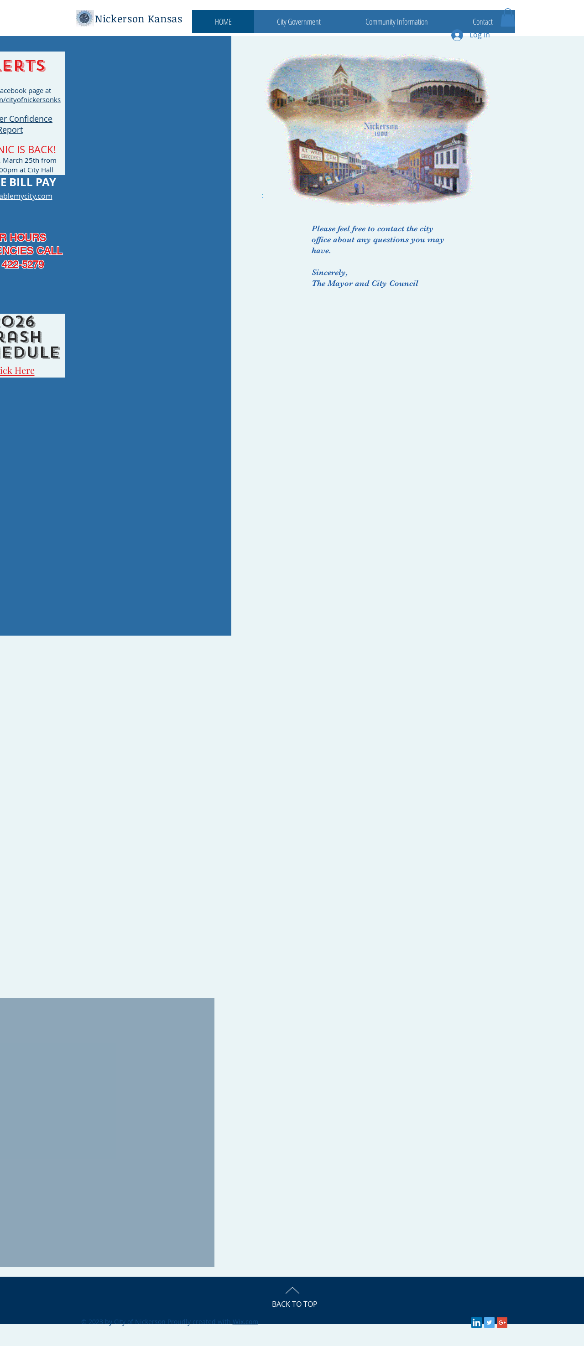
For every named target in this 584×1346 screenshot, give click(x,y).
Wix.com (245, 1321)
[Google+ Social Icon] (502, 1322)
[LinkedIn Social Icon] (476, 1322)
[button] (298, 21)
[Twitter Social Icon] (489, 1322)
